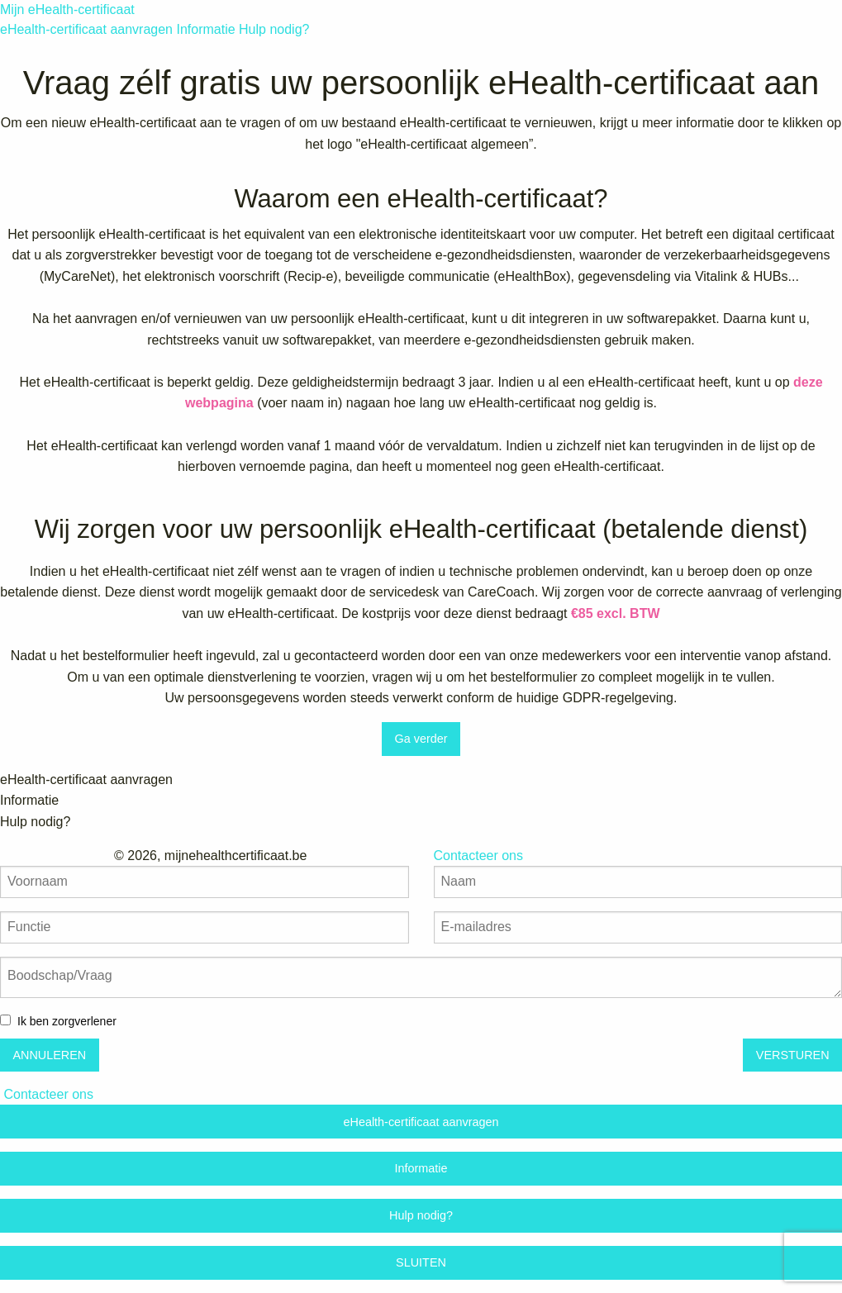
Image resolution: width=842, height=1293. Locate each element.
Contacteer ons (48, 1094)
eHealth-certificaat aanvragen (86, 29)
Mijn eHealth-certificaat (67, 9)
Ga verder (421, 738)
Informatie (205, 29)
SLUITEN (421, 1262)
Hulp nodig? (274, 29)
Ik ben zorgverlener (67, 1021)
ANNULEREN (49, 1055)
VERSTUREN (793, 1055)
